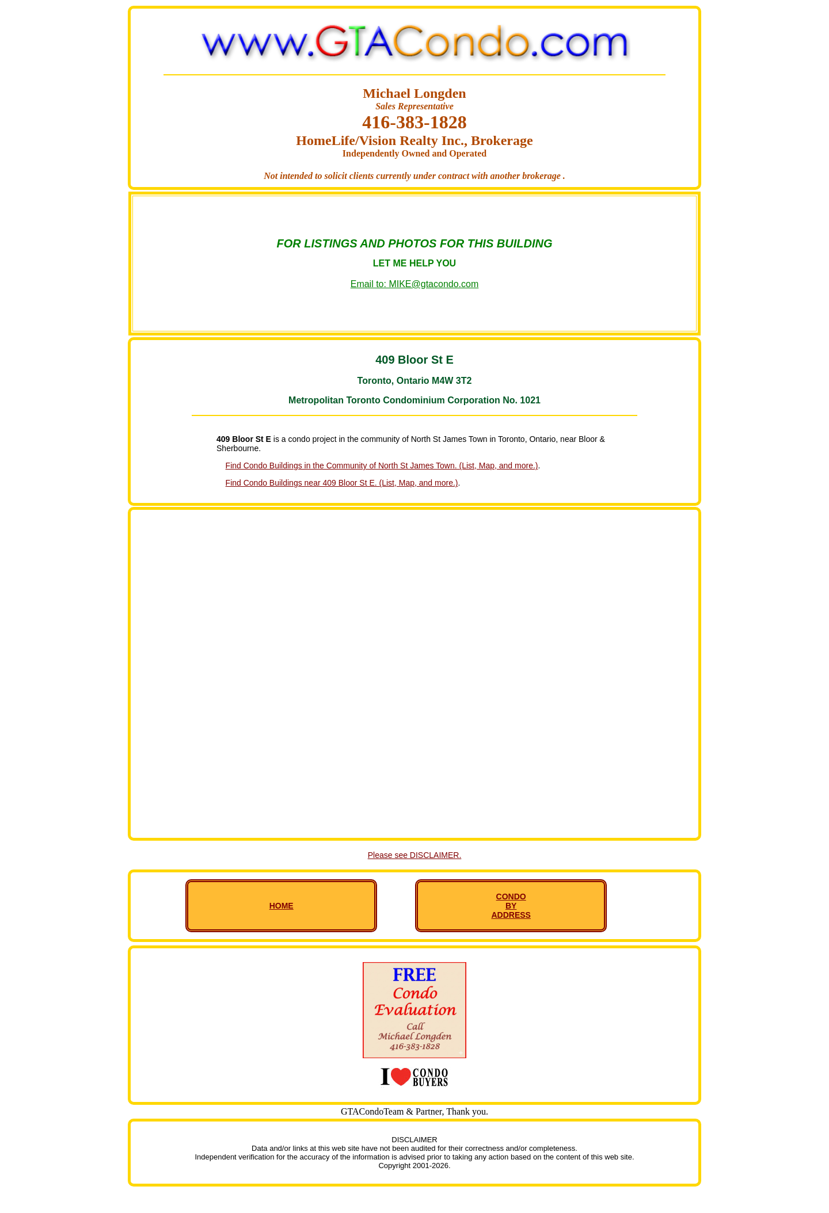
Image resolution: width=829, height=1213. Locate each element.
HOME (281, 905)
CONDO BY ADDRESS (510, 906)
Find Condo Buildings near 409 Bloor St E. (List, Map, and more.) (342, 482)
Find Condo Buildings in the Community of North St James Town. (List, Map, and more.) (382, 465)
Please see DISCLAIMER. (415, 855)
